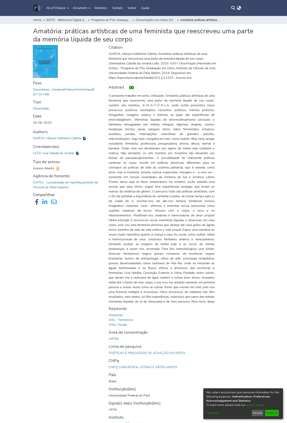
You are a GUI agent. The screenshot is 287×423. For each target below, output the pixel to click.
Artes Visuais (118, 324)
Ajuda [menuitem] (145, 8)
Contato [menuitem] (117, 8)
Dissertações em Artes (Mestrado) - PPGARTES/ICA (156, 20)
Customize (212, 413)
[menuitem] (57, 8)
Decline (257, 413)
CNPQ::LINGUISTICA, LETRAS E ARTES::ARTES (143, 367)
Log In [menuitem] (247, 8)
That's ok (272, 413)
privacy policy (254, 405)
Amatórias (116, 315)
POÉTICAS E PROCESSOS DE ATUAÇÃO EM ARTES (147, 353)
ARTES (114, 339)
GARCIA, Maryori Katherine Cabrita (57, 138)
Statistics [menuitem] (100, 8)
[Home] (37, 8)
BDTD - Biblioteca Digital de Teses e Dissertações (66, 20)
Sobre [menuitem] (132, 8)
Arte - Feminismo (121, 320)
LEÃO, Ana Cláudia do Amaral (54, 153)
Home (37, 20)
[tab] (131, 87)
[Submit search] (233, 8)
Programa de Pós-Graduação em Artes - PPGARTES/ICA (111, 20)
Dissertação (41, 108)
